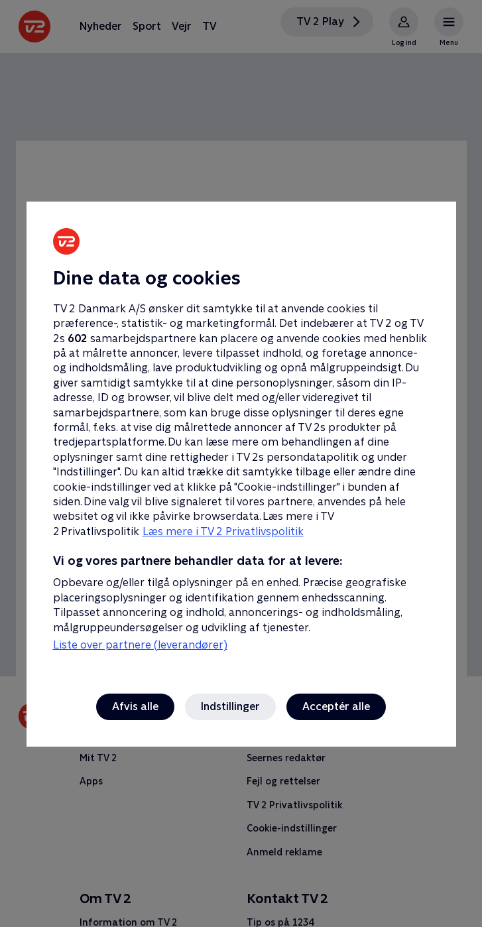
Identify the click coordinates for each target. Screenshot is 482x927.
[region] (241, 463)
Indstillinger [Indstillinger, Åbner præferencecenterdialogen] (230, 706)
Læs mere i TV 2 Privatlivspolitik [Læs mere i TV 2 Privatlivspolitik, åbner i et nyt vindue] (223, 531)
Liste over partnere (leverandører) (140, 645)
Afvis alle (135, 706)
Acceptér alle (336, 706)
